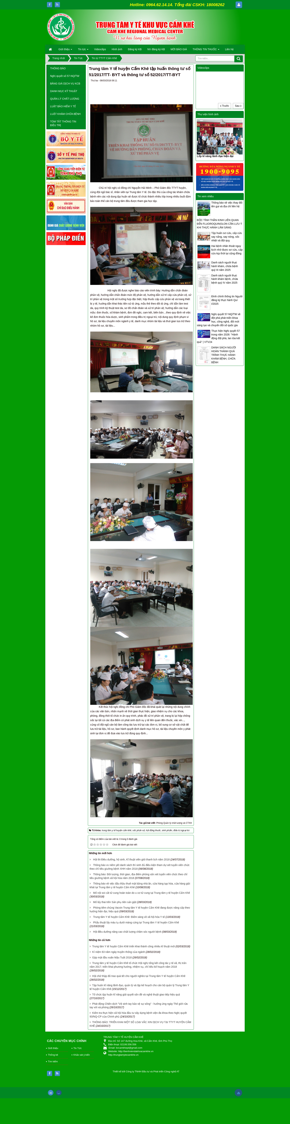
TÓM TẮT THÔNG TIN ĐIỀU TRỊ (63, 123)
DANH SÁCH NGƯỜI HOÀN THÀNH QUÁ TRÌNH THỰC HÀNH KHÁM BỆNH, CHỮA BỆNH (223, 355)
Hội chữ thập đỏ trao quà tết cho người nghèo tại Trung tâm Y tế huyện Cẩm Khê (138, 976)
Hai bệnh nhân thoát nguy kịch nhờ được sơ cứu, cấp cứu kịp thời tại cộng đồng (226, 250)
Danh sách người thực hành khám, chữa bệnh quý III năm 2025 (224, 266)
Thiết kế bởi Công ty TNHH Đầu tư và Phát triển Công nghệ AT (146, 1071)
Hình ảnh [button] (117, 49)
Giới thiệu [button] (65, 50)
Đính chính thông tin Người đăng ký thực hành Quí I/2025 (226, 300)
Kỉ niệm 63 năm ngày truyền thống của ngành (118, 951)
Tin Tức (77, 1048)
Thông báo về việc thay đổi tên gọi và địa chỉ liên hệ (226, 204)
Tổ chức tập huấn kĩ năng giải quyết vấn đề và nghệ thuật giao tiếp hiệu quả (136, 994)
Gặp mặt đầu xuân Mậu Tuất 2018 (112, 957)
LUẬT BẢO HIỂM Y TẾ (63, 106)
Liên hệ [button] (229, 49)
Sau (238, 105)
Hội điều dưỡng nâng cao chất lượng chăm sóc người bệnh (127, 931)
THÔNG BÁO (58, 68)
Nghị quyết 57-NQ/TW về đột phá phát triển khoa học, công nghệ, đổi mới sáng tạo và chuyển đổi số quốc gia (218, 320)
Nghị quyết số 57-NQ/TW (64, 75)
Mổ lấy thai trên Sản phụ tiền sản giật (114, 902)
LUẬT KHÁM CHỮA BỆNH (65, 113)
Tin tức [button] (83, 50)
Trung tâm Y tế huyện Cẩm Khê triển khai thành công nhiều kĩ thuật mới (133, 946)
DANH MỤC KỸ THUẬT (63, 91)
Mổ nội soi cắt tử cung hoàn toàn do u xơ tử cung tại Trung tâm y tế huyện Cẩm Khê (141, 892)
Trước (224, 105)
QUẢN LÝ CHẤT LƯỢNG (64, 98)
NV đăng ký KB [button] (156, 49)
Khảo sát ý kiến (81, 1054)
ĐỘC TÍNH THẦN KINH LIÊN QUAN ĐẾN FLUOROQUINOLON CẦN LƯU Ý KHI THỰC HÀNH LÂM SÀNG (219, 224)
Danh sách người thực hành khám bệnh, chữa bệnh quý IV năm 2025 (224, 279)
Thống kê (53, 1054)
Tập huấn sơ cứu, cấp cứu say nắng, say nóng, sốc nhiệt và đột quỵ (226, 237)
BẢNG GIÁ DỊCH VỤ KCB (65, 83)
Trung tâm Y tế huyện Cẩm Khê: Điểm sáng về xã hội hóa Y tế (129, 916)
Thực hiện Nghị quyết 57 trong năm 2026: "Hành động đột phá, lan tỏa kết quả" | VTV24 (218, 336)
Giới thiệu (53, 1048)
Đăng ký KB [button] (135, 49)
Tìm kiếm (53, 1061)
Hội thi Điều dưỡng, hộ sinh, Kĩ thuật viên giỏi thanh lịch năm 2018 (131, 859)
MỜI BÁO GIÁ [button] (179, 49)
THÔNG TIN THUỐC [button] (206, 50)
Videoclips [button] (100, 49)
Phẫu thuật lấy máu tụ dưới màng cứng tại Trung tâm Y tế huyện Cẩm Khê (136, 922)
